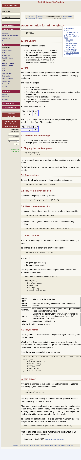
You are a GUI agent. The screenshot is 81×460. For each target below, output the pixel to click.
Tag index (6, 45)
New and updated (8, 25)
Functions (11, 63)
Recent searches (8, 103)
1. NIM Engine (69, 28)
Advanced (5, 99)
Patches (10, 84)
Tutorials (4, 58)
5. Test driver (68, 55)
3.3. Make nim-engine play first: (71, 48)
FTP (7, 68)
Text (3, 76)
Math (9, 81)
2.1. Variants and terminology (72, 33)
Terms (4, 41)
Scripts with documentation (10, 35)
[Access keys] (65, 456)
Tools (3, 53)
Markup (8, 76)
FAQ (9, 55)
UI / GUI (8, 71)
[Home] (15, 456)
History (40, 18)
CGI (3, 68)
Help (12, 11)
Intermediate (5, 96)
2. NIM (66, 30)
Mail (3, 71)
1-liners (4, 63)
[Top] (72, 456)
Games (10, 50)
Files (10, 73)
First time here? (7, 38)
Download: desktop (9, 107)
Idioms (11, 58)
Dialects (4, 81)
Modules (4, 65)
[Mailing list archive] (47, 456)
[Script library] (24, 456)
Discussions (5, 33)
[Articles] (57, 456)
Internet (11, 65)
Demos (4, 50)
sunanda (64, 18)
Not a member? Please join (11, 147)
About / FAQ (11, 116)
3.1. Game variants (69, 40)
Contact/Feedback (11, 124)
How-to (4, 55)
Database (5, 73)
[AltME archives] (34, 456)
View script (31, 16)
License (40, 16)
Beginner (4, 94)
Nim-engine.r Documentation (53, 450)
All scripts (6, 91)
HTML (4, 78)
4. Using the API (70, 51)
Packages (5, 86)
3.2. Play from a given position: (71, 44)
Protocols (10, 78)
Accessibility (11, 113)
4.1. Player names (72, 53)
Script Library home (10, 5)
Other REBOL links (11, 126)
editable (70, 16)
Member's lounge (10, 121)
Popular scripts (8, 29)
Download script (30, 18)
